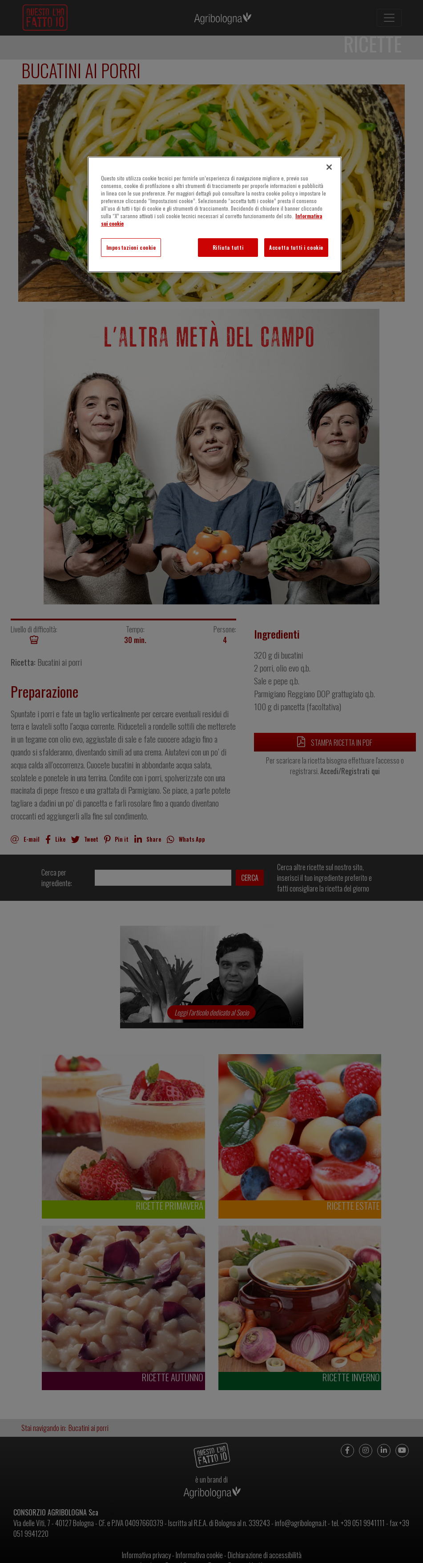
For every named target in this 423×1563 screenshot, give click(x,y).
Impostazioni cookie (131, 247)
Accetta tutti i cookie (296, 247)
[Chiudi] (329, 167)
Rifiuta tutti (228, 247)
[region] (215, 214)
